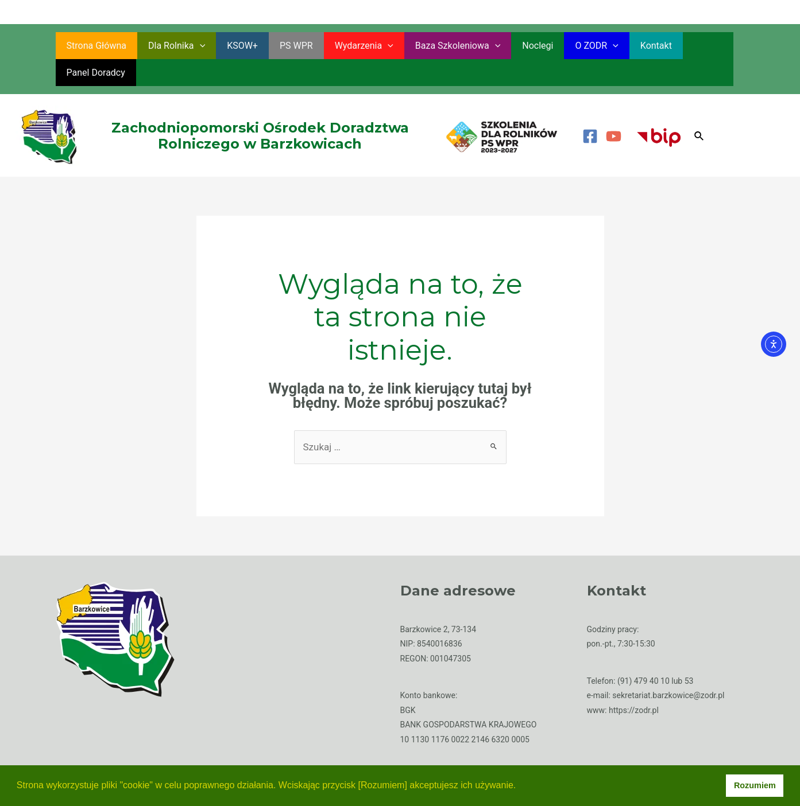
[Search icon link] (699, 109)
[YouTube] (614, 109)
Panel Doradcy (690, 45)
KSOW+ (233, 45)
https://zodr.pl (634, 683)
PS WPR (284, 45)
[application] (194, 45)
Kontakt (627, 45)
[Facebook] (590, 109)
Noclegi (515, 45)
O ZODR (570, 45)
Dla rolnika (171, 45)
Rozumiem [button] (755, 785)
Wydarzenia (348, 45)
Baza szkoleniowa (439, 45)
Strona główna (95, 45)
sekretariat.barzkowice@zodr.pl (668, 668)
